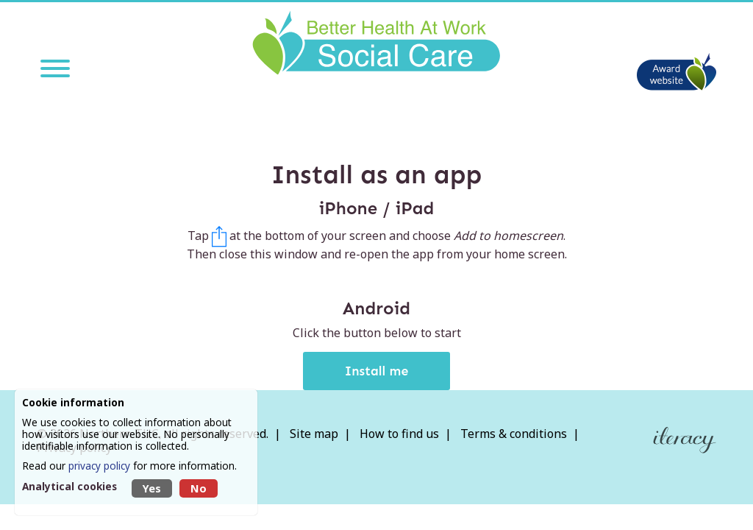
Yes (152, 488)
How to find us (399, 433)
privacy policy (99, 466)
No (198, 488)
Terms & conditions (513, 433)
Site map (314, 433)
